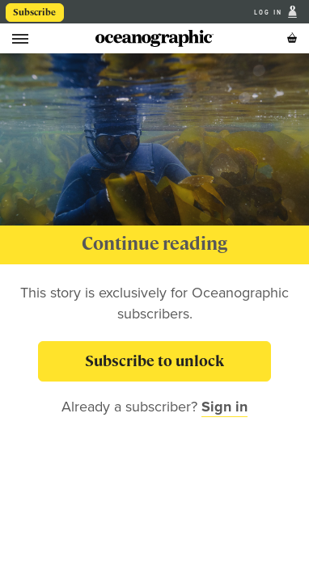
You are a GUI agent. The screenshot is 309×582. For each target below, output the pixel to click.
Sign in (224, 406)
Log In (270, 12)
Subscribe (34, 12)
